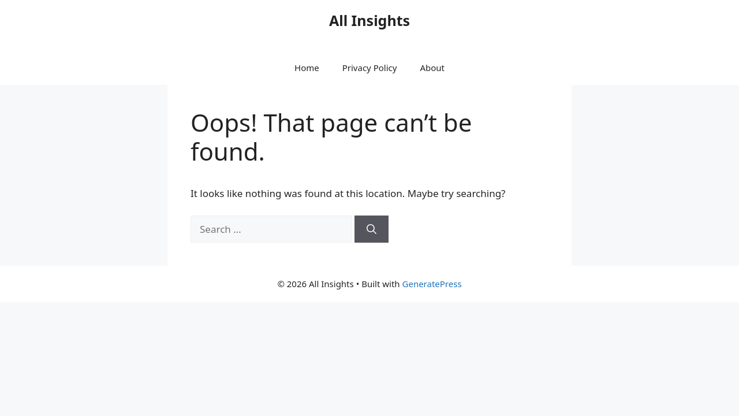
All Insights (369, 20)
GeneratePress (432, 283)
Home (306, 67)
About (432, 67)
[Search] (371, 229)
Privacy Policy (369, 67)
